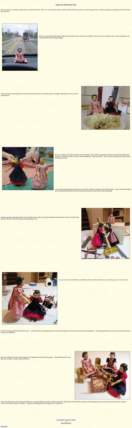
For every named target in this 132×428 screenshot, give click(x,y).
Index (74, 420)
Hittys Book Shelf (66, 423)
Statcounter (4, 426)
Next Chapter (60, 420)
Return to (69, 420)
